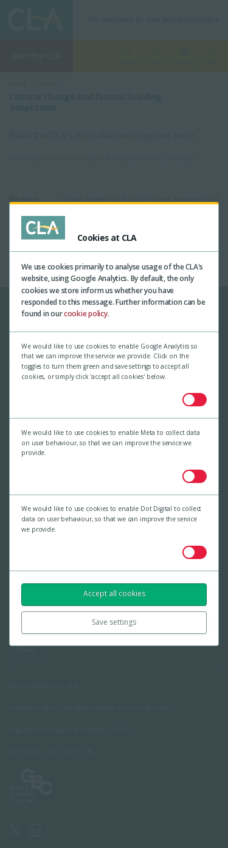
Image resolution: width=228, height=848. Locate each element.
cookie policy (86, 313)
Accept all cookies (114, 593)
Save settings (114, 622)
